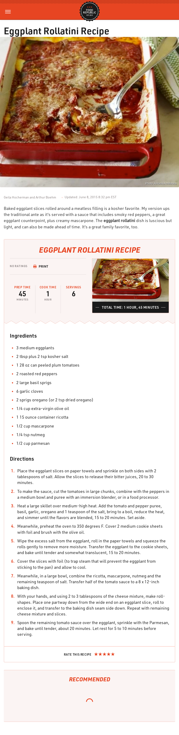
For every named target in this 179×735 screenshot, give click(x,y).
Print (40, 266)
